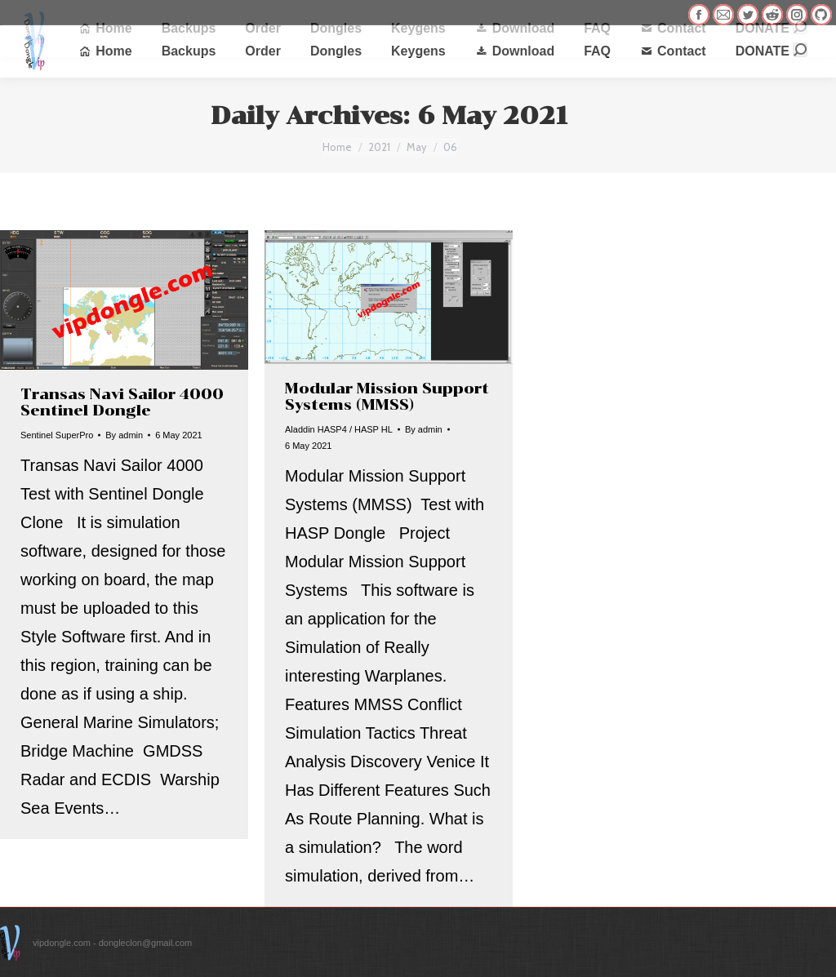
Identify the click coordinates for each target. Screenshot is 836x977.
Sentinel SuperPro (56, 435)
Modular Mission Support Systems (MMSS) (387, 397)
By (124, 435)
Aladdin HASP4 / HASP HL (339, 429)
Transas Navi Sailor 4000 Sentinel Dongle (122, 402)
